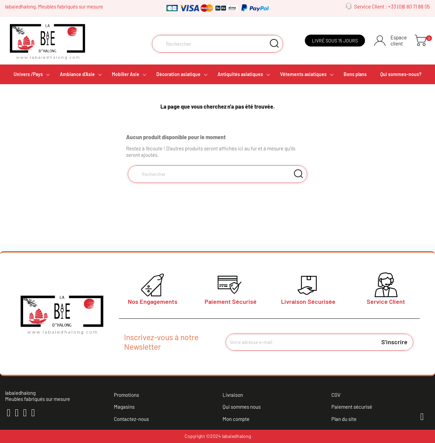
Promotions (126, 395)
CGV (336, 395)
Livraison (233, 395)
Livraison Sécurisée (308, 301)
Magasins (124, 407)
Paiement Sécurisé (231, 301)
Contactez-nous (131, 419)
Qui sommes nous (242, 407)
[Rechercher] (217, 44)
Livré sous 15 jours (335, 40)
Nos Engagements (152, 301)
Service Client (386, 301)
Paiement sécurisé (351, 407)
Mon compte (236, 419)
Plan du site (343, 419)
